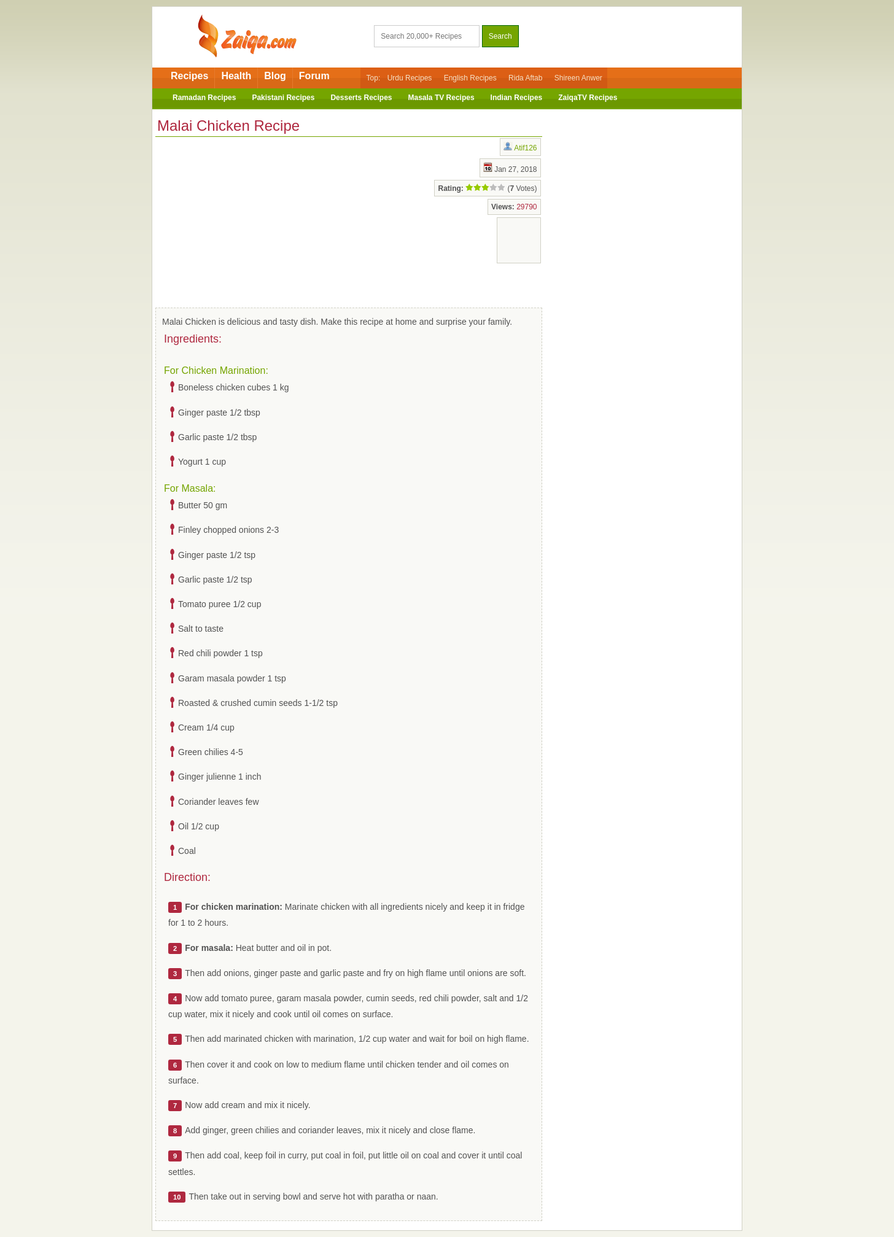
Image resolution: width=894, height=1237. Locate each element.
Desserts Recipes (361, 97)
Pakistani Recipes (283, 97)
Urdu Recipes (409, 78)
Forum (314, 76)
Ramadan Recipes (204, 97)
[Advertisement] (253, 220)
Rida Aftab (525, 78)
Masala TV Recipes (441, 97)
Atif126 (525, 148)
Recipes (189, 76)
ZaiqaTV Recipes (587, 97)
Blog (275, 76)
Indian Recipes (517, 97)
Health (236, 76)
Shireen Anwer (578, 78)
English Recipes (470, 78)
